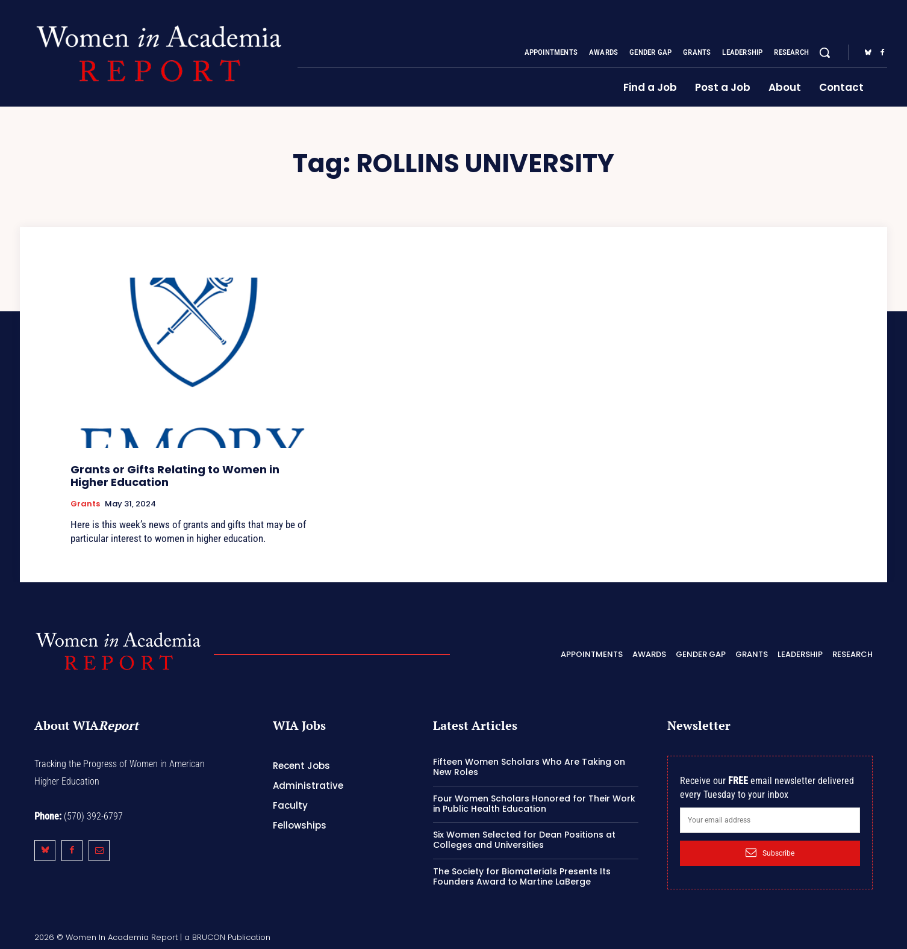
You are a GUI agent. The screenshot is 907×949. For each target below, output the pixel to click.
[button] (824, 52)
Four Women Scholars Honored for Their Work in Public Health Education (534, 803)
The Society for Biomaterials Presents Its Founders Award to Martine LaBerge (522, 876)
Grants (85, 504)
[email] (770, 820)
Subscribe (770, 852)
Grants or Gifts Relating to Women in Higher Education (174, 476)
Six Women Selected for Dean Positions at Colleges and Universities (524, 840)
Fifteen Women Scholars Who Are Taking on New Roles (529, 767)
